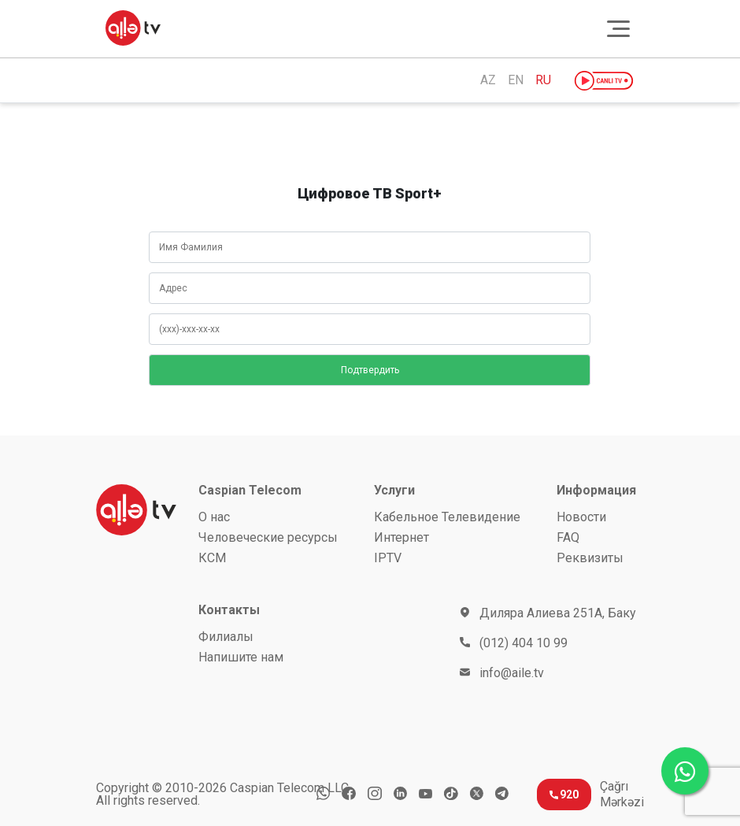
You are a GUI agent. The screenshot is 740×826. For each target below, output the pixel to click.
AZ (488, 80)
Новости (581, 516)
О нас (214, 516)
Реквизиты (590, 557)
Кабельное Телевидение (447, 516)
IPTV (387, 557)
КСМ (212, 557)
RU (543, 80)
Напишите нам (240, 657)
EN (516, 80)
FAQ (568, 537)
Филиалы (225, 636)
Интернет (401, 537)
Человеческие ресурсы (268, 537)
